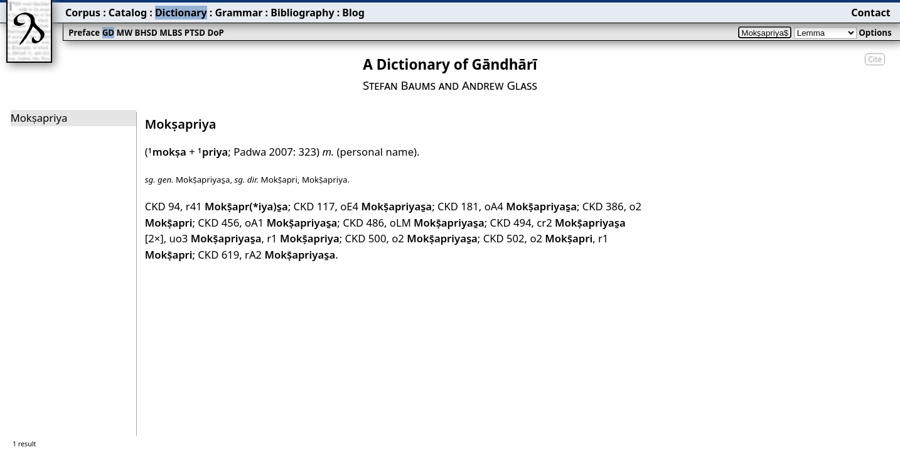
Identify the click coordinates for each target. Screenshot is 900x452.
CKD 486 (363, 222)
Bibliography (302, 12)
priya (213, 151)
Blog (353, 12)
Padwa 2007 (263, 151)
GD (108, 32)
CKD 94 (162, 206)
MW (124, 32)
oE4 (386, 206)
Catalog (128, 12)
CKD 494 (511, 222)
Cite (875, 59)
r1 (303, 238)
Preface (84, 32)
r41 (237, 206)
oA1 (291, 222)
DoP (215, 32)
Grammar (238, 12)
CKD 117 (314, 206)
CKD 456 (218, 222)
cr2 (581, 222)
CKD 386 (603, 206)
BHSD (146, 32)
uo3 (215, 238)
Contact (870, 12)
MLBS (170, 32)
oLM (437, 222)
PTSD (195, 32)
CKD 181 (458, 206)
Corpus (82, 12)
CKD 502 (504, 238)
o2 (435, 238)
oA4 (531, 206)
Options (875, 32)
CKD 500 (366, 238)
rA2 (290, 254)
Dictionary (181, 12)
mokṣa (167, 151)
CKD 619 (218, 254)
